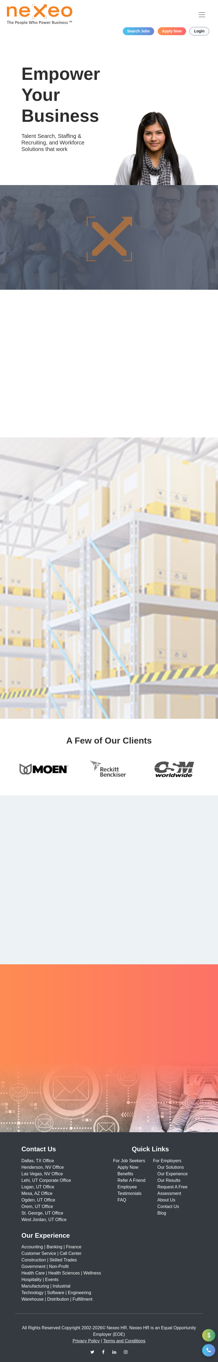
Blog (161, 1213)
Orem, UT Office (37, 1206)
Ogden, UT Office (38, 1200)
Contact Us (168, 1206)
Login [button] (199, 31)
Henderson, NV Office (43, 1167)
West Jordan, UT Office (44, 1219)
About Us (166, 1200)
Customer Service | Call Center (52, 1253)
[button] (208, 1350)
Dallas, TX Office (38, 1160)
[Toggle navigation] (202, 14)
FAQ (122, 1200)
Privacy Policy (86, 1341)
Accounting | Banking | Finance (52, 1247)
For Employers (167, 1160)
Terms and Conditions (124, 1341)
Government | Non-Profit (45, 1266)
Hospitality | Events (40, 1279)
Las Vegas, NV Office (42, 1173)
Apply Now (128, 1167)
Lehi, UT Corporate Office (46, 1180)
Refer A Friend (131, 1180)
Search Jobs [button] (138, 31)
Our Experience (172, 1173)
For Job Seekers (129, 1160)
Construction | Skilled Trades (49, 1260)
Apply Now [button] (172, 31)
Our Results (168, 1180)
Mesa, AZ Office (37, 1193)
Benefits (125, 1173)
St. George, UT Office (42, 1213)
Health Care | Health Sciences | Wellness (61, 1273)
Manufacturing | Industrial (46, 1286)
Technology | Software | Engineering (56, 1292)
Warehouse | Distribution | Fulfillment (57, 1299)
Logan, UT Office (38, 1187)
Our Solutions (170, 1167)
